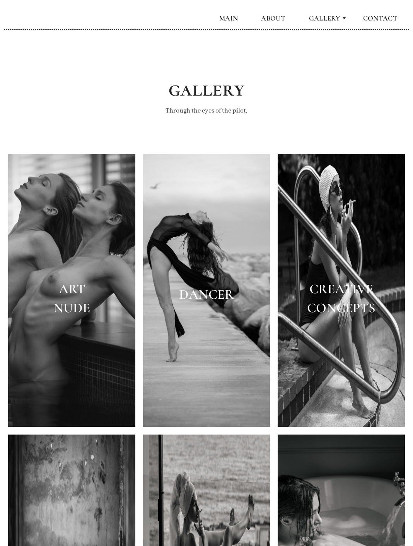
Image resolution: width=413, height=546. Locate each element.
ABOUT (273, 18)
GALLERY (327, 18)
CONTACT (380, 18)
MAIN (228, 18)
